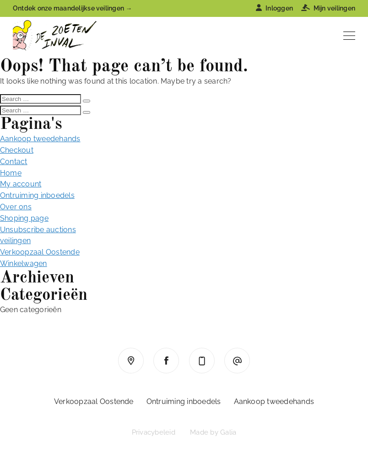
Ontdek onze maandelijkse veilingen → (72, 8)
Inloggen (274, 8)
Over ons (16, 206)
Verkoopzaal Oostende (40, 252)
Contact (13, 161)
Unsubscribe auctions (38, 229)
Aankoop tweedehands (40, 138)
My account (20, 184)
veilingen (15, 240)
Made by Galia (213, 432)
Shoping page (24, 218)
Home (11, 173)
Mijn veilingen (328, 8)
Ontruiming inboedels (37, 195)
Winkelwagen (23, 263)
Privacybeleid (153, 432)
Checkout (16, 150)
